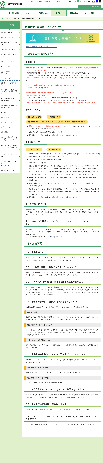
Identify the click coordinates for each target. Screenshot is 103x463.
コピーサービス (5, 127)
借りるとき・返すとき (8, 37)
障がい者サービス (6, 122)
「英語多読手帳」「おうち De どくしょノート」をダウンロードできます (9, 163)
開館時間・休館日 (6, 32)
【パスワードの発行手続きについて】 (38, 88)
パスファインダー (6, 78)
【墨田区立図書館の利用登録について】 (39, 95)
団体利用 (3, 112)
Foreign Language (37, 1)
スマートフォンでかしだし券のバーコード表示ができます (9, 91)
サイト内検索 (48, 1)
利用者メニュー (44, 13)
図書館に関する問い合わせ (9, 170)
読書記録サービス (6, 61)
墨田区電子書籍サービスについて (9, 55)
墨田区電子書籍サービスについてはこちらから (41, 47)
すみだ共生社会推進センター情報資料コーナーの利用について (9, 139)
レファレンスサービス (8, 66)
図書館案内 (74, 13)
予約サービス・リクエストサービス (9, 43)
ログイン (83, 6)
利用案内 (59, 13)
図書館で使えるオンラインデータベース (9, 99)
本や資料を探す (14, 13)
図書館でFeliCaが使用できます (9, 84)
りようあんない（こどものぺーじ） (9, 155)
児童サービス (5, 117)
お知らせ (29, 13)
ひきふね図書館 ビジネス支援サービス (9, 72)
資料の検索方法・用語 (8, 49)
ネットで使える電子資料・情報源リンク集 (9, 106)
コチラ (51, 237)
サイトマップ (58, 1)
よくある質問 (89, 13)
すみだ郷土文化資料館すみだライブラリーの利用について (9, 147)
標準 (93, 1)
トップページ (7, 18)
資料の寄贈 (4, 132)
